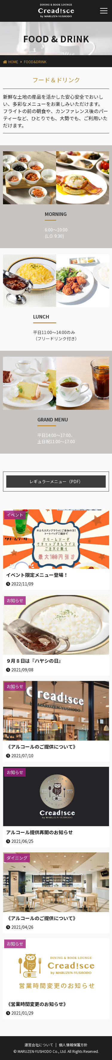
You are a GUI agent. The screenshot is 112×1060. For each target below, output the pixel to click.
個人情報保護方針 (73, 1044)
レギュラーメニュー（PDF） (56, 481)
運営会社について (38, 1044)
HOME (13, 61)
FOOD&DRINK (35, 61)
